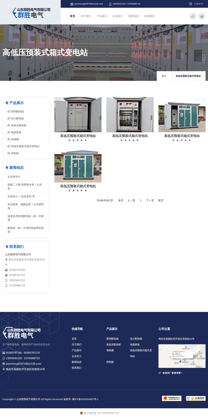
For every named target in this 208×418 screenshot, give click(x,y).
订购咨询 (198, 4)
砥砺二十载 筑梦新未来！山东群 (25, 186)
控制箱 (13, 153)
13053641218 (14, 358)
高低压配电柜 (17, 125)
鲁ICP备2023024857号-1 (85, 399)
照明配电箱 (16, 111)
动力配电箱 (16, 118)
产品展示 (102, 16)
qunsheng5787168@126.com (86, 4)
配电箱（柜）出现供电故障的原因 (26, 230)
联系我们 (149, 16)
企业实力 (117, 16)
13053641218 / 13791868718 (124, 4)
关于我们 (86, 16)
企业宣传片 (14, 176)
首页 (72, 16)
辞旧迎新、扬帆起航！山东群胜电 (26, 206)
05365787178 (32, 352)
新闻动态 (134, 16)
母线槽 (13, 139)
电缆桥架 (14, 132)
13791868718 (32, 358)
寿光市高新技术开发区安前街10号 (25, 369)
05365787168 (14, 352)
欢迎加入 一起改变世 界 (21, 196)
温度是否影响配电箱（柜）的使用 (26, 218)
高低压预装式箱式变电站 (23, 146)
